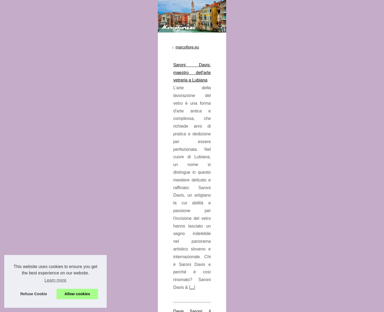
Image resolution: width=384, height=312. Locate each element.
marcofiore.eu (129, 163)
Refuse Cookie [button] (33, 294)
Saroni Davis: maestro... (59, 198)
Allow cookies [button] (77, 294)
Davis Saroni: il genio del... (61, 186)
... (263, 211)
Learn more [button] (55, 280)
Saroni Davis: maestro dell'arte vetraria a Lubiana (161, 180)
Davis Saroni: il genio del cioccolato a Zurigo (157, 235)
